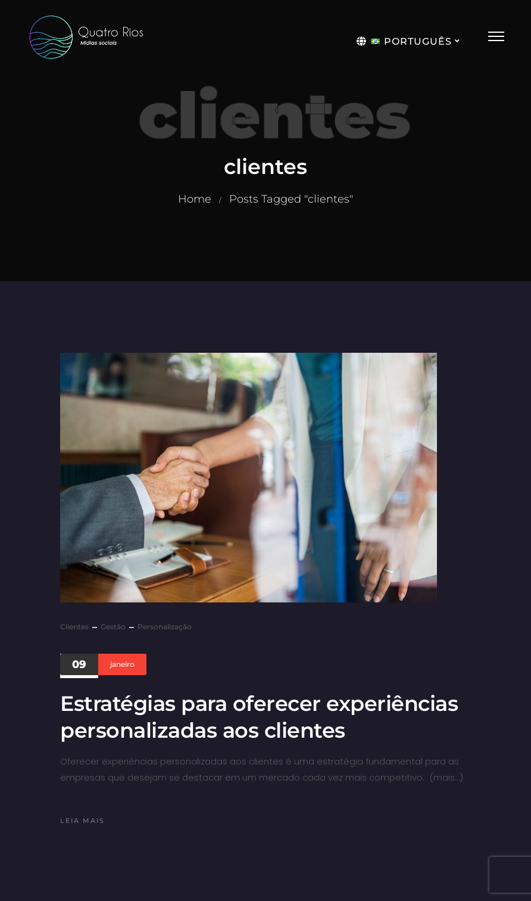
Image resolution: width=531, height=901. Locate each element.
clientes (74, 626)
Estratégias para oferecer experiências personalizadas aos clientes (259, 717)
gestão (113, 626)
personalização (165, 626)
